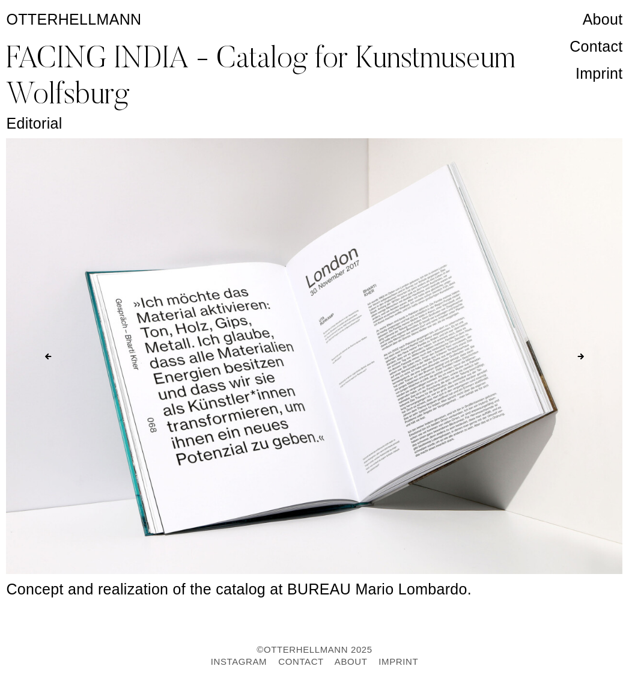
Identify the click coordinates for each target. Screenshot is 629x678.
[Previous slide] (48, 356)
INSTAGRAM (239, 661)
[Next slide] (581, 356)
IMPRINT (398, 661)
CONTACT (300, 661)
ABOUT (351, 661)
